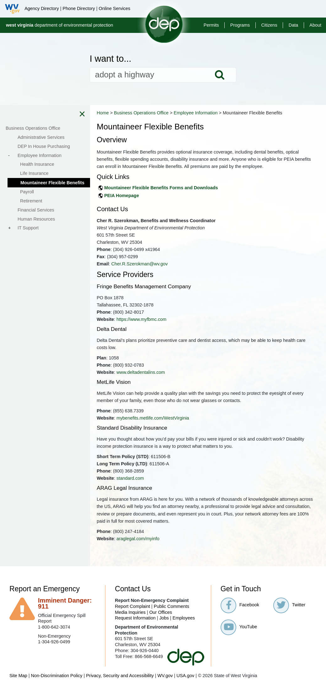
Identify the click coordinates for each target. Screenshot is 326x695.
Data (293, 25)
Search (219, 75)
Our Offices (160, 619)
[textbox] (163, 74)
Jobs (164, 625)
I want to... (110, 59)
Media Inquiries (130, 619)
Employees (184, 625)
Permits (211, 25)
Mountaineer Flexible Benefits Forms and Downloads (181, 194)
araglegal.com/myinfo (157, 545)
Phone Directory (79, 8)
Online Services (114, 8)
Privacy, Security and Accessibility (120, 682)
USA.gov (185, 682)
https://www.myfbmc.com (161, 326)
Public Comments (171, 613)
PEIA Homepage (141, 202)
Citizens (269, 25)
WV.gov (165, 682)
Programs (240, 25)
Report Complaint (132, 613)
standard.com (149, 485)
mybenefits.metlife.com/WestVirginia (172, 425)
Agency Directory (41, 8)
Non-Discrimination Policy (57, 682)
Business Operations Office (161, 112)
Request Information (135, 625)
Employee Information (215, 112)
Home (122, 112)
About (315, 25)
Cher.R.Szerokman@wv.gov (159, 271)
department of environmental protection (59, 25)
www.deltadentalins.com (160, 379)
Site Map (18, 682)
